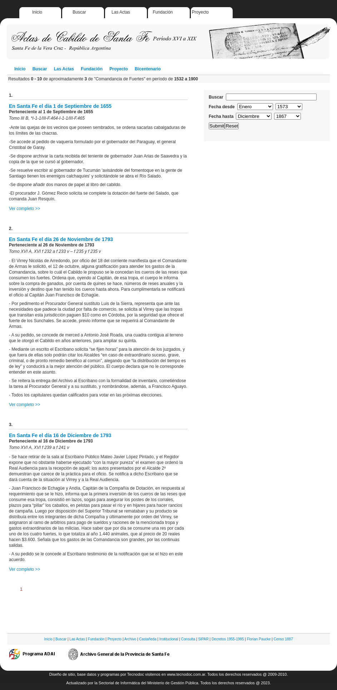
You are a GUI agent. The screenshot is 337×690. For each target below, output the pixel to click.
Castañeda (147, 639)
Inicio (37, 12)
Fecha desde (222, 106)
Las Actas (120, 12)
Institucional (168, 639)
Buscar (79, 12)
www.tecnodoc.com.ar (186, 674)
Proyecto (200, 12)
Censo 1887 (283, 639)
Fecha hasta (221, 116)
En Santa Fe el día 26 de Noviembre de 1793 (61, 239)
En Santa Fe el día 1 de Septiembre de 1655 (60, 106)
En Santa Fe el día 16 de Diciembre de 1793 (60, 435)
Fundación (163, 12)
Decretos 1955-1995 (228, 639)
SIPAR (203, 639)
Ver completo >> (24, 208)
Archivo (130, 639)
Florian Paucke (259, 639)
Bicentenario (148, 68)
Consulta (188, 639)
